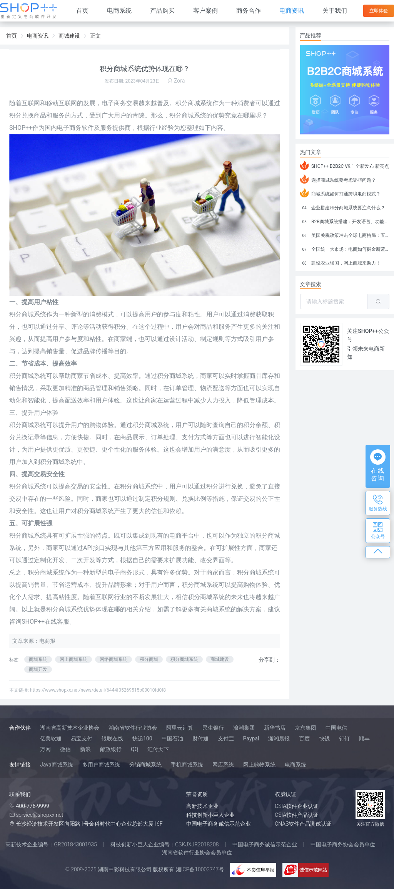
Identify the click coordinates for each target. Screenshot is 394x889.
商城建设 (219, 659)
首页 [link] (11, 36)
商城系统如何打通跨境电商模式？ (340, 192)
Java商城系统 (56, 765)
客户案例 (205, 10)
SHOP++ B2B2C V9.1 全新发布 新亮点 (344, 165)
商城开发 (38, 669)
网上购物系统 (259, 765)
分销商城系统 (145, 765)
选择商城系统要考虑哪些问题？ (338, 179)
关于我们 (334, 10)
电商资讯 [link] (37, 36)
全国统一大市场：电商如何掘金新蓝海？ (344, 248)
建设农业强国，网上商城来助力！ (340, 262)
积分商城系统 (206, 597)
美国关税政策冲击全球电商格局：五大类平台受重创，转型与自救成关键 (344, 234)
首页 (82, 10)
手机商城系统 (187, 765)
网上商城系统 (73, 659)
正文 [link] (95, 36)
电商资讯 (291, 10)
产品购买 (162, 10)
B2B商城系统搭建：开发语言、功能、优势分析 (344, 220)
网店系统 (223, 765)
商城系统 (200, 103)
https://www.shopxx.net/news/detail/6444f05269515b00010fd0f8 (98, 690)
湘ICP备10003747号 (200, 869)
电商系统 (119, 10)
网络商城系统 (113, 659)
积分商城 (149, 659)
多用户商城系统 (101, 765)
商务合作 (248, 10)
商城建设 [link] (69, 36)
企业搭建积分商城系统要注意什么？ (342, 206)
